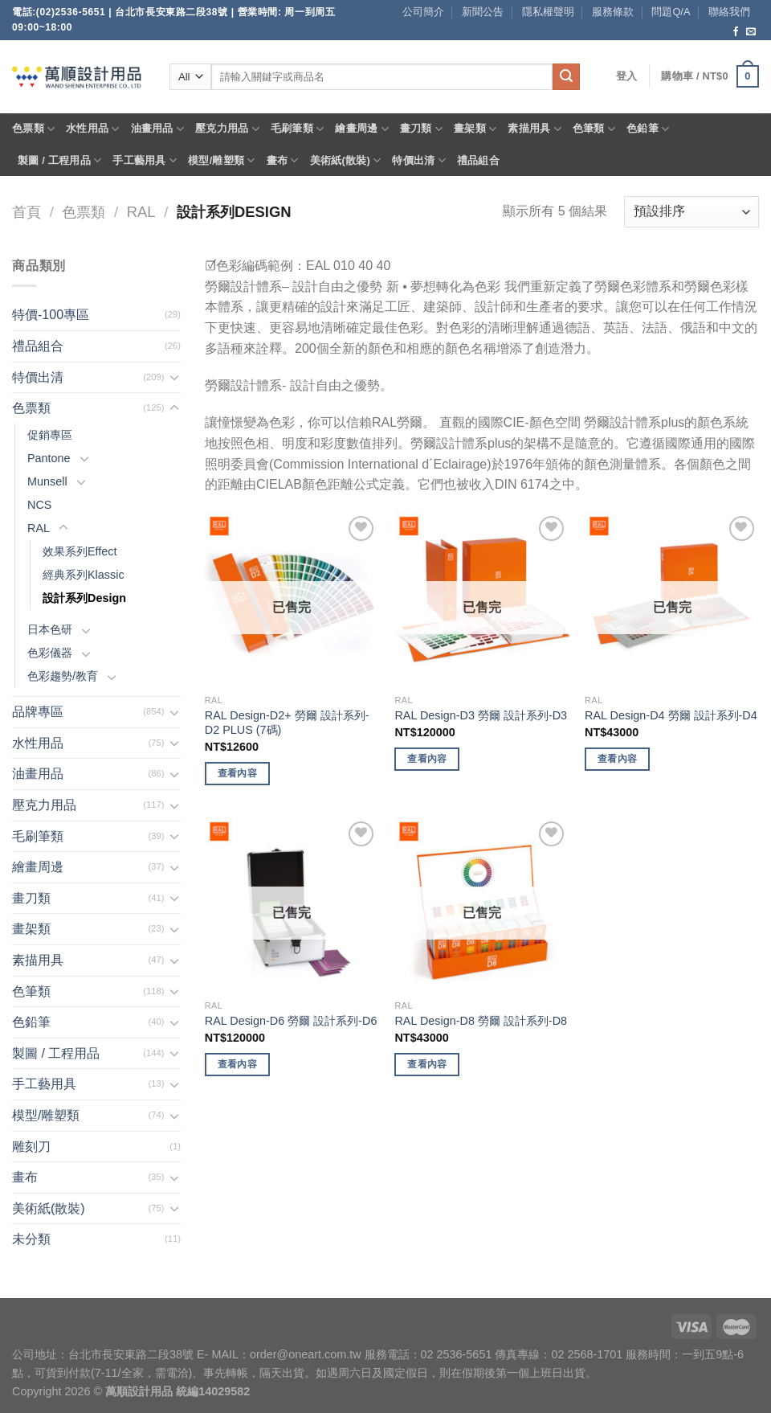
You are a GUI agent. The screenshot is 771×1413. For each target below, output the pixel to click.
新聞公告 (483, 12)
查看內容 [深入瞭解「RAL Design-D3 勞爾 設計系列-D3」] (427, 759)
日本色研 (49, 629)
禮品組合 (478, 160)
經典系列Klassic (83, 574)
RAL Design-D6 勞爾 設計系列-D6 (291, 1020)
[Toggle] (174, 377)
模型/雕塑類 (221, 160)
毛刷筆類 (297, 129)
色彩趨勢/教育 (62, 676)
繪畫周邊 (361, 129)
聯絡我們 (729, 12)
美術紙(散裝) (345, 160)
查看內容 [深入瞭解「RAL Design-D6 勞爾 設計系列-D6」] (237, 1064)
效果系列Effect (80, 551)
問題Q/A (670, 12)
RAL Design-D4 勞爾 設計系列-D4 (671, 715)
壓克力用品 (227, 129)
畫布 (283, 160)
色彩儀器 (49, 652)
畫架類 (475, 129)
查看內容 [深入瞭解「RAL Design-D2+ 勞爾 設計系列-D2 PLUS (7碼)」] (237, 773)
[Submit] (566, 77)
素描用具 (534, 129)
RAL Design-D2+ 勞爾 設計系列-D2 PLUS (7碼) (287, 723)
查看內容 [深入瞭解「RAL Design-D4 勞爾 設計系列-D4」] (617, 759)
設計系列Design (84, 598)
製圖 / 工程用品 (59, 160)
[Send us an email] (751, 32)
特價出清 (418, 160)
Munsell (47, 481)
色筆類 (594, 129)
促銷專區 (49, 434)
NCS (39, 504)
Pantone (49, 458)
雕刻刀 (31, 1146)
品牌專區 (37, 712)
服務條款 (613, 12)
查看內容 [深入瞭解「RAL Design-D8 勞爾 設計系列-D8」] (427, 1064)
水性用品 (92, 129)
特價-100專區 (50, 315)
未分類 (31, 1239)
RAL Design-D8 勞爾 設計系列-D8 (480, 1020)
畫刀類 (421, 129)
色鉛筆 (647, 129)
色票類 (33, 129)
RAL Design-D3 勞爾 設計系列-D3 (480, 715)
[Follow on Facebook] (735, 32)
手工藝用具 (144, 160)
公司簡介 (423, 12)
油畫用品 (157, 129)
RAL (141, 211)
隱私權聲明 (548, 12)
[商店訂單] (691, 211)
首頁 (26, 211)
